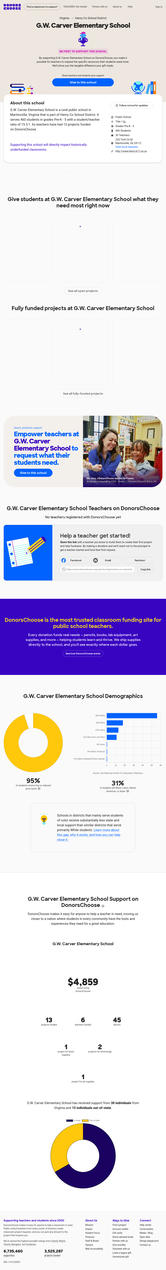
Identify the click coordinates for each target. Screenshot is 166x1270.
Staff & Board (92, 1241)
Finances (89, 1237)
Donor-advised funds (123, 1237)
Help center (145, 1225)
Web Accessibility (94, 1248)
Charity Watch (58, 1241)
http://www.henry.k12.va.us (131, 151)
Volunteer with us (121, 1248)
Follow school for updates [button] (131, 105)
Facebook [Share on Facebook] (71, 561)
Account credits (120, 1229)
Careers (89, 1245)
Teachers (88, 172)
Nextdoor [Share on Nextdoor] (135, 560)
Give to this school (83, 82)
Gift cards (117, 1233)
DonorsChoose (12, 7)
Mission (89, 1225)
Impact (49, 172)
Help (130, 6)
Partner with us (100, 6)
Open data (145, 1237)
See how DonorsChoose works (83, 653)
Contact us (145, 1245)
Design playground (149, 1241)
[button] (107, 569)
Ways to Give (121, 1220)
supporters (22, 1252)
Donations (131, 172)
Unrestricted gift (121, 1256)
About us (117, 6)
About (31, 172)
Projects (68, 172)
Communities (146, 1229)
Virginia (64, 18)
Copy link (146, 569)
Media (143, 1233)
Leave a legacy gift (122, 1253)
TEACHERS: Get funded (75, 6)
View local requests (126, 146)
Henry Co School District (91, 18)
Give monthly (119, 1245)
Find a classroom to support (42, 6)
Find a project (119, 1225)
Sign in (158, 7)
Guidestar (31, 1244)
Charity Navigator (12, 1244)
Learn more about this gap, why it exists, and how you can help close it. (88, 835)
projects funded (62, 1252)
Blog (150, 1233)
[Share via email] (106, 560)
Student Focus (92, 1233)
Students (109, 172)
